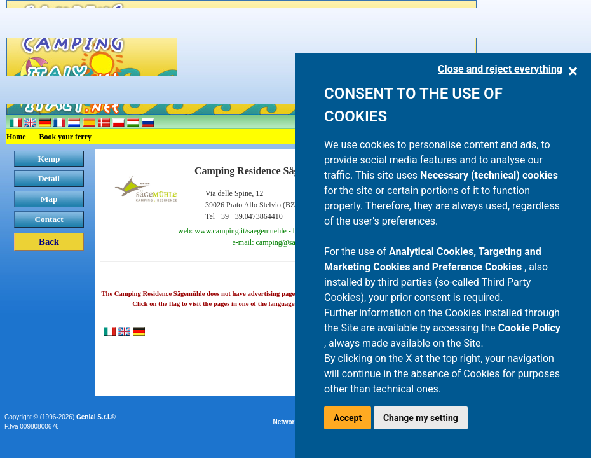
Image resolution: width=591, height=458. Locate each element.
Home (16, 136)
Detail (49, 178)
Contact (48, 219)
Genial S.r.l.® (96, 416)
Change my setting (420, 418)
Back (49, 242)
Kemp (49, 158)
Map (49, 199)
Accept (348, 418)
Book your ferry (65, 136)
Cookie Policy (529, 328)
